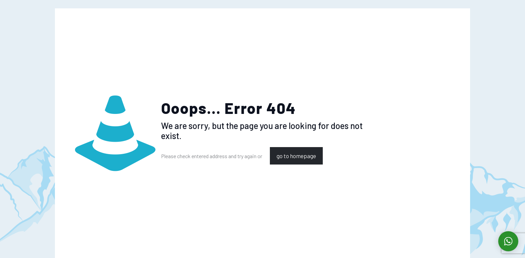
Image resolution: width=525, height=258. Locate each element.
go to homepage (296, 155)
